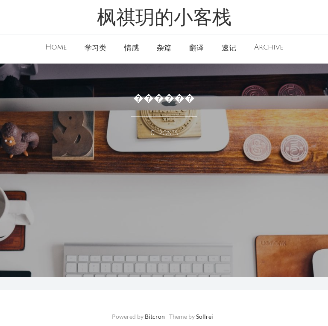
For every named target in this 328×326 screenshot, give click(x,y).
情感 (131, 48)
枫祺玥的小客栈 (164, 19)
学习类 (95, 48)
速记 (229, 48)
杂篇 (164, 48)
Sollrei (204, 316)
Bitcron (155, 316)
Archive (268, 47)
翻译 (196, 48)
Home (56, 47)
